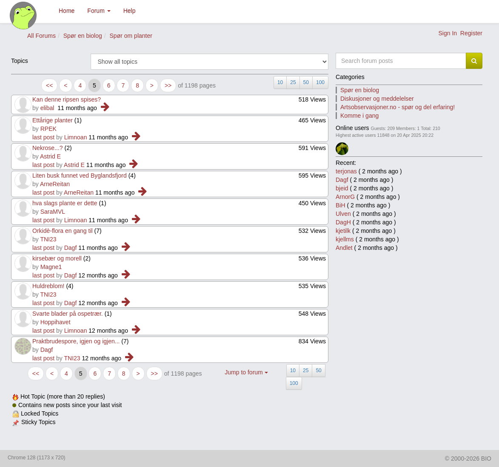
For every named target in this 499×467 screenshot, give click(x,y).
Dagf (70, 247)
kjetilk (343, 230)
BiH (340, 205)
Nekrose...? (47, 147)
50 (306, 82)
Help (129, 10)
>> (168, 85)
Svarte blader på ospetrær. (67, 313)
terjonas (346, 171)
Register (471, 33)
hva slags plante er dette (64, 203)
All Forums (41, 35)
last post (43, 137)
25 (293, 82)
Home (66, 10)
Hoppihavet (55, 322)
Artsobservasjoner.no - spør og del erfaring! (397, 107)
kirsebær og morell (57, 258)
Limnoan (75, 137)
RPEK (48, 128)
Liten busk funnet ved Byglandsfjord (79, 175)
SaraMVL (52, 211)
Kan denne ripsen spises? (67, 99)
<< (49, 85)
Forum (98, 10)
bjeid (342, 188)
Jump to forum (246, 372)
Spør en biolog (82, 35)
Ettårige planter (52, 120)
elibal (47, 108)
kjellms (345, 239)
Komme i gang (359, 115)
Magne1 (51, 266)
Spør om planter (131, 35)
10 (280, 82)
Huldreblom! (48, 286)
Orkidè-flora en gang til (62, 230)
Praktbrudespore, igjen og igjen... (76, 341)
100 (320, 82)
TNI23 (48, 239)
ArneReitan (55, 184)
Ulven (343, 213)
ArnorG (345, 196)
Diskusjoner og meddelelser (377, 98)
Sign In (447, 33)
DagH (343, 222)
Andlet (344, 247)
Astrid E (50, 156)
